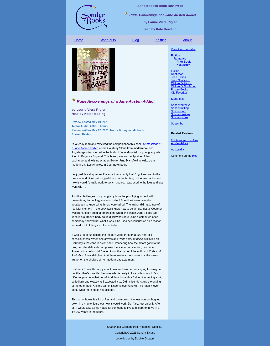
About (187, 40)
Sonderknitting (180, 108)
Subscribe (177, 123)
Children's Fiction (181, 83)
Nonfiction (177, 74)
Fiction (175, 55)
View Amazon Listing (183, 49)
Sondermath (178, 111)
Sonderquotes (179, 117)
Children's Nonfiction (183, 86)
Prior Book (183, 61)
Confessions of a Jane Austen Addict (184, 142)
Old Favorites (179, 92)
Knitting (161, 40)
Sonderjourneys (180, 105)
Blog (135, 40)
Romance (180, 58)
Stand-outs (108, 40)
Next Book (183, 64)
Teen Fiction (178, 77)
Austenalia (177, 149)
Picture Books (179, 89)
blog (194, 155)
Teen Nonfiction (180, 80)
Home (78, 40)
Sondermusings (180, 114)
